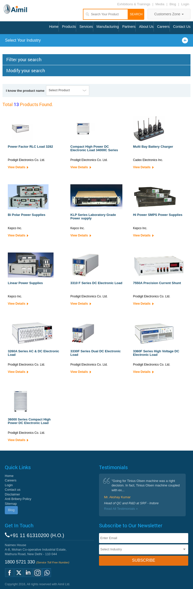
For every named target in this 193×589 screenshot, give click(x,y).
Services (86, 27)
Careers (163, 27)
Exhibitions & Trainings (133, 4)
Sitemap (11, 504)
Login (185, 4)
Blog (173, 4)
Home (53, 27)
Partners (128, 27)
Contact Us (181, 27)
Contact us (12, 489)
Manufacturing (107, 27)
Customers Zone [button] (169, 14)
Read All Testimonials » (121, 509)
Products (69, 27)
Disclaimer (12, 494)
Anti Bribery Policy (18, 499)
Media (160, 4)
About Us (146, 27)
